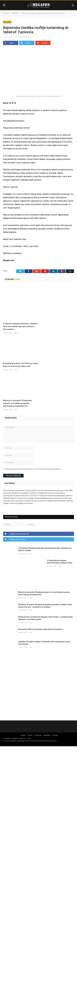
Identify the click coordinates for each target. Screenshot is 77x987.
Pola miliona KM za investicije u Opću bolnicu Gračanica (40, 617)
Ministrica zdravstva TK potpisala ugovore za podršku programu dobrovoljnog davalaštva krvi (17, 391)
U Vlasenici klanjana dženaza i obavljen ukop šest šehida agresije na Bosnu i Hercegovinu (20, 314)
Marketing (47, 723)
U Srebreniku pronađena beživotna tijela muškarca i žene (59, 549)
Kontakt (55, 723)
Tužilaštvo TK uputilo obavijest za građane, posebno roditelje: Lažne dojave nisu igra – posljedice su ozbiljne (45, 593)
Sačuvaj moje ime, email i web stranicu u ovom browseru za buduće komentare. (33, 457)
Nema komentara (22, 37)
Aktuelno (7, 22)
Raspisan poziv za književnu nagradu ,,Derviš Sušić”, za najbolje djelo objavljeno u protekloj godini (45, 606)
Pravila (23, 723)
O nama (30, 723)
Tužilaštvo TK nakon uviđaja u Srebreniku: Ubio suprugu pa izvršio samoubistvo (44, 630)
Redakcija (38, 723)
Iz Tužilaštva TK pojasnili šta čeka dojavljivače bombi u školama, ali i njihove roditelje (45, 537)
